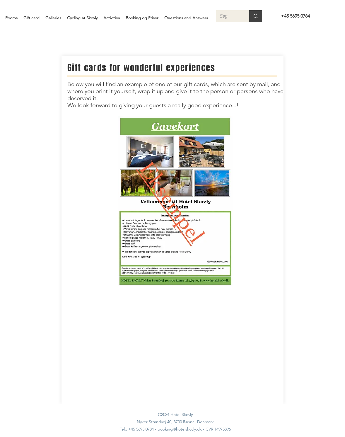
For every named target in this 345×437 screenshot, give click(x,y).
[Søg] (228, 16)
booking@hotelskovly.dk (180, 429)
